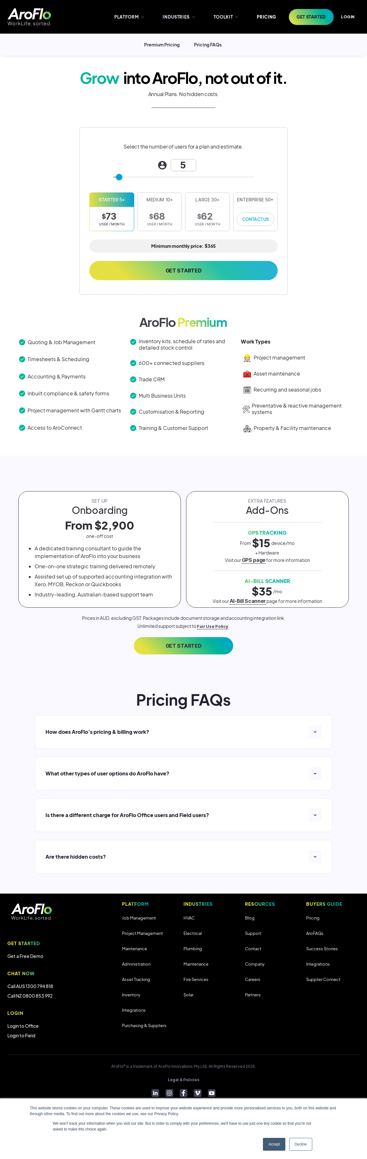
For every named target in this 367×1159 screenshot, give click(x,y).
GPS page (253, 560)
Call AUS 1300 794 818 (30, 986)
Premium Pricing (162, 44)
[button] (129, 17)
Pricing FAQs (208, 44)
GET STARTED (183, 646)
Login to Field (21, 1035)
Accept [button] (274, 1144)
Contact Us (255, 219)
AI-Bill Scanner (248, 601)
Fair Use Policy (212, 626)
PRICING (266, 17)
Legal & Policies (183, 1079)
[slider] (119, 177)
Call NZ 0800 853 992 (30, 996)
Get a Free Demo (25, 956)
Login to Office (23, 1026)
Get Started (183, 270)
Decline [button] (301, 1144)
